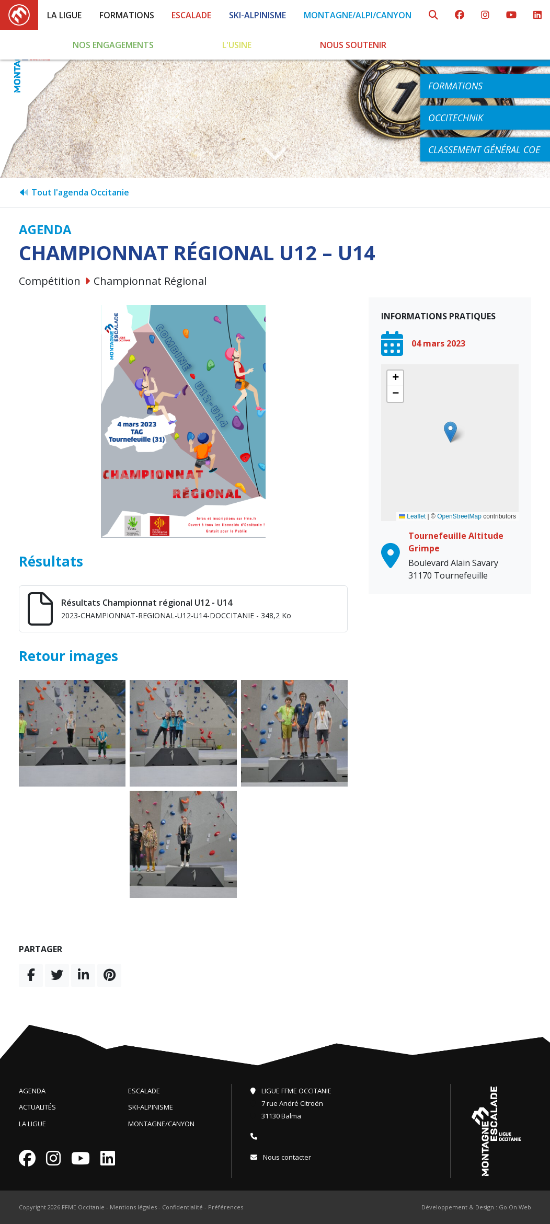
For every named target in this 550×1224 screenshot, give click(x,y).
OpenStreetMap (459, 516)
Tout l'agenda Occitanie (74, 192)
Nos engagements (113, 45)
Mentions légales (133, 1207)
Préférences (225, 1207)
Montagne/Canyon (161, 1123)
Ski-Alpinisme (257, 15)
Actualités (37, 1107)
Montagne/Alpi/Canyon (357, 15)
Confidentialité (182, 1207)
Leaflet (412, 516)
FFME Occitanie (83, 1207)
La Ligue (64, 15)
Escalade (191, 15)
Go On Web (515, 1207)
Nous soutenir (353, 45)
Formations (126, 15)
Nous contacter (280, 1157)
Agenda (32, 1090)
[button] (450, 432)
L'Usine (236, 45)
